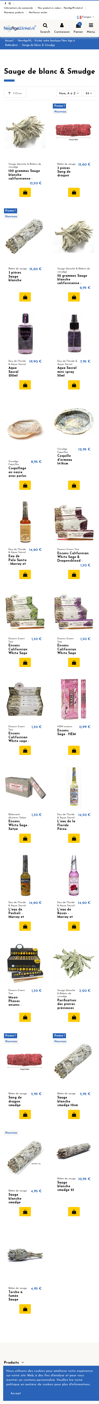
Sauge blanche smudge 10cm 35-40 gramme (67, 1105)
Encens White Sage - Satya (18, 825)
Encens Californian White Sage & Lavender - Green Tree (67, 653)
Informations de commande (19, 8)
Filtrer (15, 93)
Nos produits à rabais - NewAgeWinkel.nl (61, 8)
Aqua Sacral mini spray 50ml (67, 372)
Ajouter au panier (25, 192)
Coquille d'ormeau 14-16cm (64, 459)
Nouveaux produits (14, 13)
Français (86, 17)
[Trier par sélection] (69, 93)
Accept (16, 1393)
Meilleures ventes (38, 13)
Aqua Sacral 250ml (13, 372)
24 (89, 93)
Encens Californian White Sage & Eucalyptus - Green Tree (18, 653)
